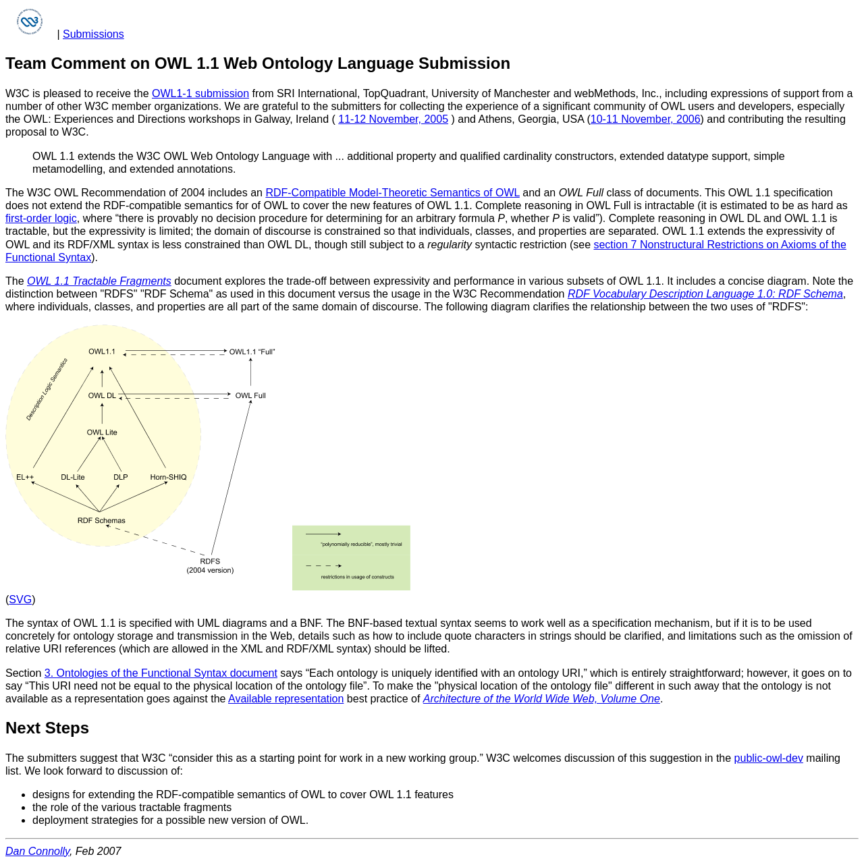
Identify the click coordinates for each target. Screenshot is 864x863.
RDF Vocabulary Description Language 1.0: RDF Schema (705, 294)
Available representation (286, 698)
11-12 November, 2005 (393, 119)
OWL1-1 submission (200, 93)
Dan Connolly (37, 851)
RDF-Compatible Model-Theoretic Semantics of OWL (392, 192)
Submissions (93, 34)
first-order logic (41, 218)
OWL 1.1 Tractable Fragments (99, 281)
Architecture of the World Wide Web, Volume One (541, 698)
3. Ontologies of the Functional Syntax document (161, 673)
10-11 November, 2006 (646, 119)
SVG (20, 599)
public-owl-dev (768, 758)
